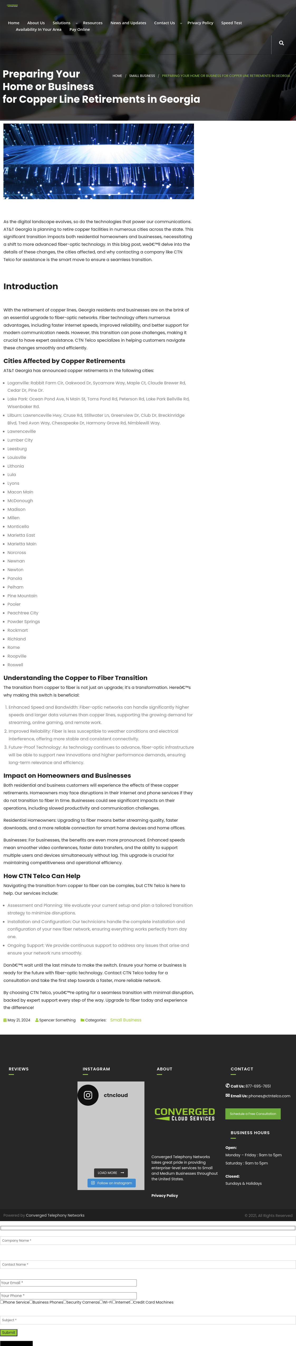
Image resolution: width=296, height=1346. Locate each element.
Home (13, 23)
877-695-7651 (258, 1086)
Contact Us (164, 23)
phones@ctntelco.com (269, 1096)
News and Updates (127, 23)
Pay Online (79, 29)
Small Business (142, 76)
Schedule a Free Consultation (253, 1114)
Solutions (61, 23)
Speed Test (231, 23)
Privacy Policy (199, 23)
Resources (92, 23)
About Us (35, 23)
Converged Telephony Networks (55, 1215)
